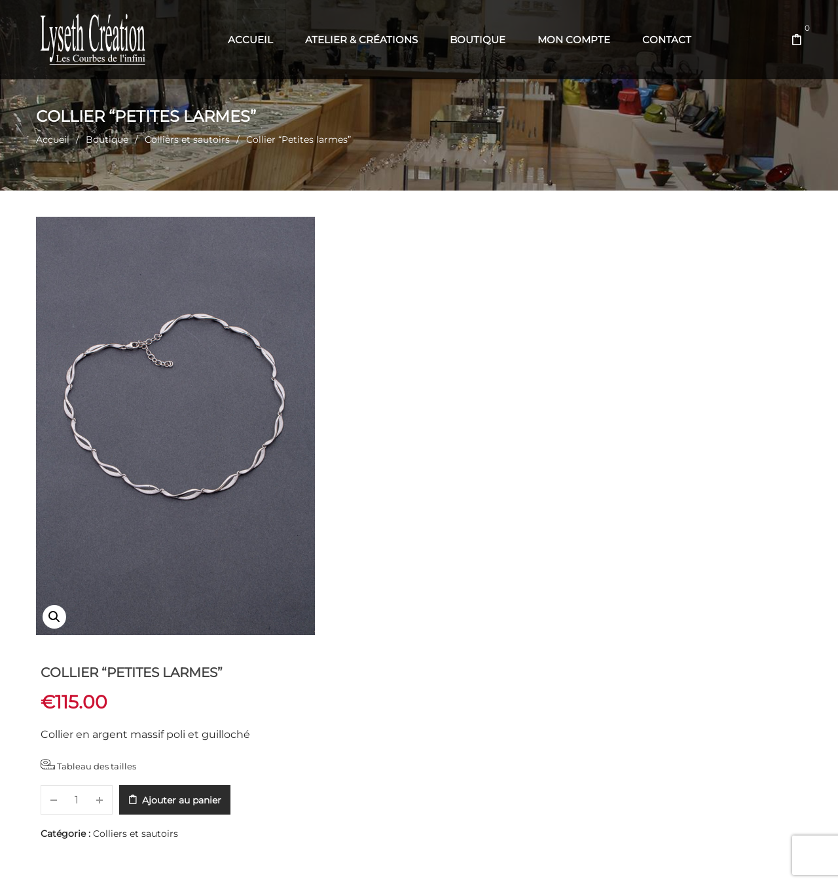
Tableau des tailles (382, 324)
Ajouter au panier (475, 359)
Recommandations (451, 670)
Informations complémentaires (253, 670)
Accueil (52, 139)
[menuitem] (250, 40)
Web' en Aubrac (440, 858)
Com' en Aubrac (507, 858)
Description (79, 670)
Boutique (107, 139)
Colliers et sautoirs (187, 139)
